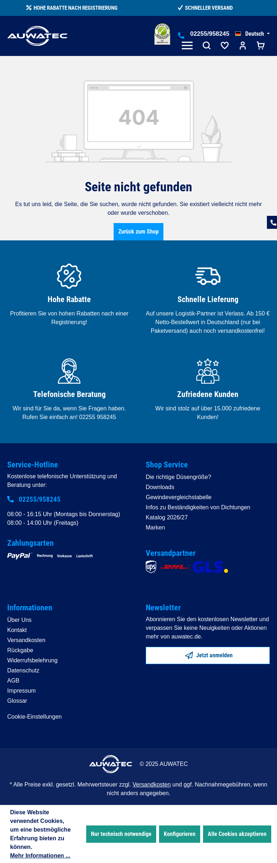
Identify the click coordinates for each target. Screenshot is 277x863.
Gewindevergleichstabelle (178, 497)
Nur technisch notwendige (121, 834)
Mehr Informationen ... (40, 856)
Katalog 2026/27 (167, 517)
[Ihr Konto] (243, 46)
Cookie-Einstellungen (34, 717)
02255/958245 (209, 33)
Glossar (17, 701)
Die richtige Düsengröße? (178, 477)
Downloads (160, 487)
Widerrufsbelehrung (32, 660)
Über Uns (19, 620)
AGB (13, 680)
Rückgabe (20, 650)
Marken (155, 527)
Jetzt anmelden (209, 654)
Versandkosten (26, 640)
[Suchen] (207, 46)
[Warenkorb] (261, 46)
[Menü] (189, 46)
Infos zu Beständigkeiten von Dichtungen (198, 507)
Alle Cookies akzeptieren (237, 834)
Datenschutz (23, 670)
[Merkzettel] (225, 46)
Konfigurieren (179, 834)
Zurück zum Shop (138, 231)
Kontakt (17, 630)
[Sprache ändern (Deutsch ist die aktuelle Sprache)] (252, 34)
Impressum (21, 691)
